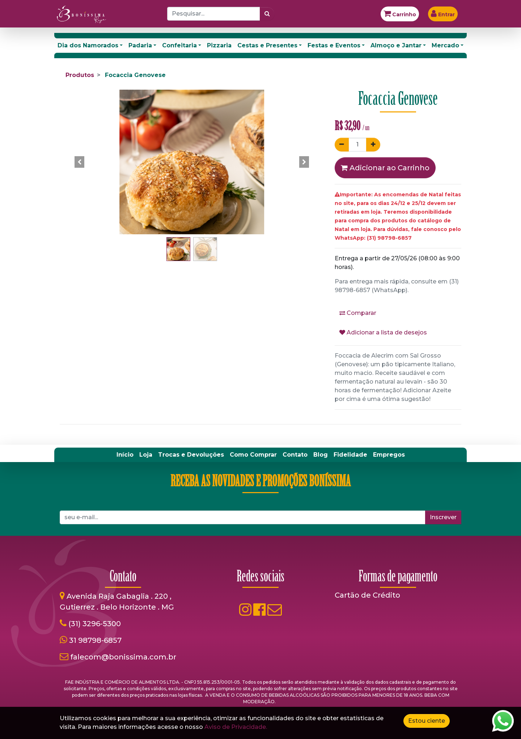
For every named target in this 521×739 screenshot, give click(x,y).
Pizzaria (219, 45)
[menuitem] (125, 455)
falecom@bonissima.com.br (123, 657)
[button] (79, 162)
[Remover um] (342, 144)
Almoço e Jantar (396, 45)
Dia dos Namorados (88, 45)
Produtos (79, 75)
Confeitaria (179, 45)
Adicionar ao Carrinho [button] (385, 167)
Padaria (140, 45)
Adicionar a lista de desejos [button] (383, 332)
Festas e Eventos (334, 45)
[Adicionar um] (373, 144)
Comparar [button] (357, 312)
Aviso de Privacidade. (235, 726)
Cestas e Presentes (267, 45)
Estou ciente (426, 720)
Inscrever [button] (443, 517)
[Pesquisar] (267, 14)
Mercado (445, 45)
